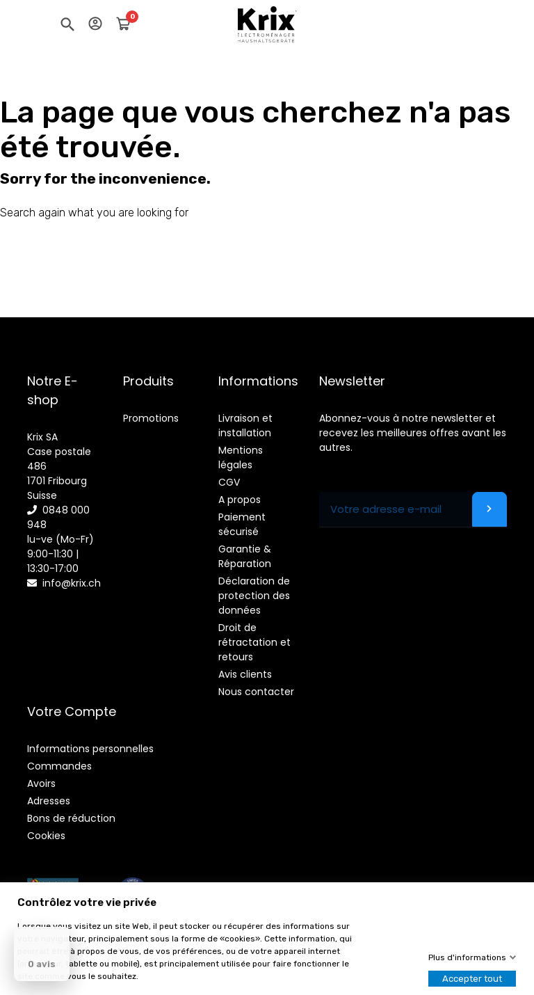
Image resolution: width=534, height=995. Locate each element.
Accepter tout (472, 978)
